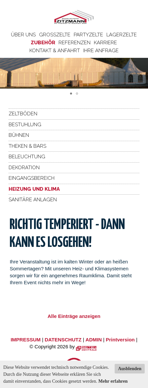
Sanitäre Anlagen (33, 200)
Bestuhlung (25, 125)
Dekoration (24, 168)
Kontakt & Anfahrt (54, 51)
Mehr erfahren (113, 381)
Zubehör (43, 43)
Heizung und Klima (34, 189)
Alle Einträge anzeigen (74, 316)
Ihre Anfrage (101, 51)
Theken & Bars (27, 146)
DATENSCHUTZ (63, 339)
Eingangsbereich (32, 178)
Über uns (23, 35)
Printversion (120, 339)
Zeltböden (23, 114)
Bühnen (19, 135)
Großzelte (54, 35)
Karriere (105, 43)
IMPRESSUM (26, 339)
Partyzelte (88, 35)
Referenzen (74, 43)
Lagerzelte (121, 35)
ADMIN (94, 339)
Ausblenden (129, 368)
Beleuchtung (27, 157)
